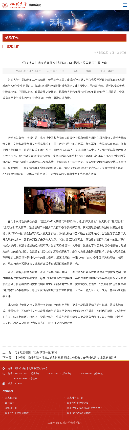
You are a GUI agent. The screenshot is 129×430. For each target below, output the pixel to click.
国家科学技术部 (75, 398)
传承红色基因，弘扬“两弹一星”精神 (36, 352)
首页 (111, 52)
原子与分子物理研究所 (17, 413)
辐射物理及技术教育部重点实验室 (84, 408)
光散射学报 (11, 408)
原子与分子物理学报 (77, 403)
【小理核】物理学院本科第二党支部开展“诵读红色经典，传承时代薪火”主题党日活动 (65, 357)
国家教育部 (11, 398)
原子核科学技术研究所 (79, 413)
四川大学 (9, 403)
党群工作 (121, 52)
